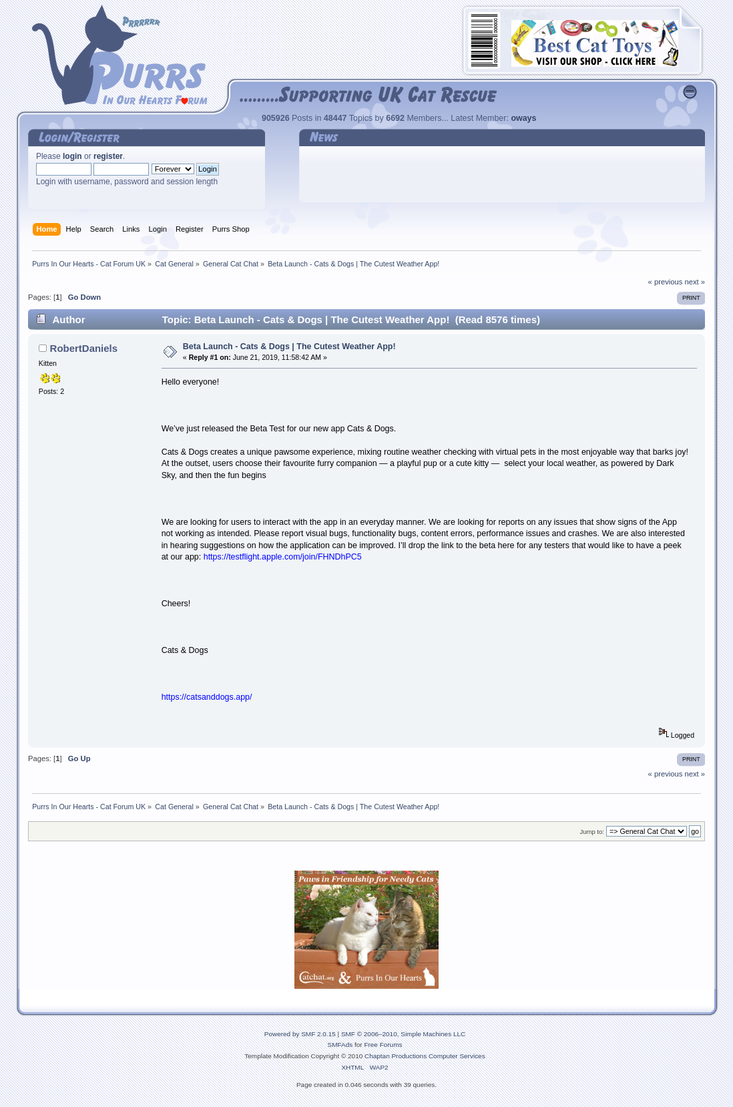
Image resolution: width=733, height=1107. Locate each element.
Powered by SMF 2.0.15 (300, 1034)
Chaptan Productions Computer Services (424, 1056)
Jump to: (591, 831)
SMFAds (340, 1044)
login (72, 156)
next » (694, 282)
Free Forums (383, 1044)
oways (523, 118)
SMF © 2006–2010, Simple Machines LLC (403, 1034)
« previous (665, 282)
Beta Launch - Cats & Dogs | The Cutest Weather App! (289, 346)
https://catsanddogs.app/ (207, 697)
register (108, 156)
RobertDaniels (83, 348)
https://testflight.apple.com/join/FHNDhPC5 (283, 557)
